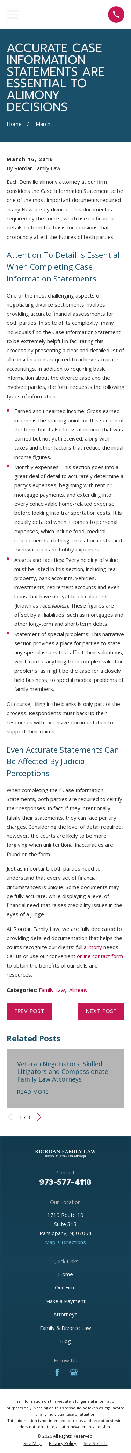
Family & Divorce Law (65, 1327)
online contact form (100, 956)
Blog (65, 1341)
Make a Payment (65, 1300)
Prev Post (29, 1011)
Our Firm (65, 1287)
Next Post (101, 1011)
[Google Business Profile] (74, 1372)
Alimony (78, 989)
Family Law (52, 989)
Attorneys (65, 1314)
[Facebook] (57, 1372)
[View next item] (39, 1117)
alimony (93, 946)
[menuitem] (32, 1443)
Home (65, 1274)
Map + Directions (65, 1242)
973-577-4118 (65, 1182)
